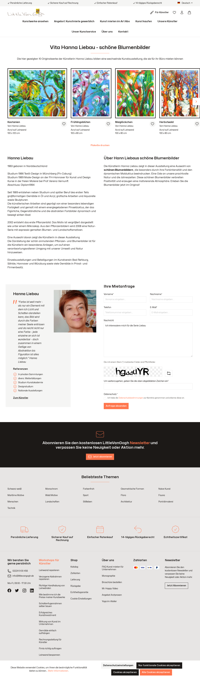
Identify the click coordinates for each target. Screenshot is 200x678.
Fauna (161, 495)
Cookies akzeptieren (125, 672)
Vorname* (109, 294)
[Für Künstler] (160, 12)
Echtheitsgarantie (79, 592)
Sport (85, 495)
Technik (11, 508)
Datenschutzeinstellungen (118, 665)
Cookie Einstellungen (81, 599)
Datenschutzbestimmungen (131, 398)
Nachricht (109, 320)
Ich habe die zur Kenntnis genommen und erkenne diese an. (146, 398)
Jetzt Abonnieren (176, 586)
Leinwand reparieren (49, 570)
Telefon (107, 307)
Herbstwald (166, 122)
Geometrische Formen (132, 489)
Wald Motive (51, 495)
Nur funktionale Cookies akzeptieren (159, 665)
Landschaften (52, 502)
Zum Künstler (20, 398)
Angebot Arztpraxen (112, 595)
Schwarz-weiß (15, 489)
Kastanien (14, 122)
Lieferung (75, 580)
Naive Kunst (164, 489)
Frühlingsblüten (80, 122)
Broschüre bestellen (112, 582)
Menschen (13, 502)
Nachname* (156, 294)
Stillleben (87, 502)
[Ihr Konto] (182, 12)
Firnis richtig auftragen (50, 649)
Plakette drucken (100, 145)
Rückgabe (75, 586)
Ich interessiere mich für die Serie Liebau (148, 340)
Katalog (74, 567)
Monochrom (51, 489)
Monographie (108, 576)
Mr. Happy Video (110, 589)
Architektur (126, 502)
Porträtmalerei (165, 502)
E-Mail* (153, 307)
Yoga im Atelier (109, 601)
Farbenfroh (88, 489)
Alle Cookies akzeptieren (156, 672)
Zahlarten (75, 573)
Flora (123, 495)
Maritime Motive (16, 495)
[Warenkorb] (189, 12)
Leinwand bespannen (49, 655)
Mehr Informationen (58, 671)
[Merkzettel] (174, 12)
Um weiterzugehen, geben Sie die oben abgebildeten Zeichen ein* (136, 381)
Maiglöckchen (123, 122)
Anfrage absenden (116, 406)
